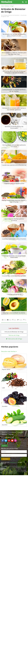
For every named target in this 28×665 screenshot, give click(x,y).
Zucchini (4, 425)
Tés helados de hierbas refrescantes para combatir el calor (14, 35)
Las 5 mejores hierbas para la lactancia (14, 219)
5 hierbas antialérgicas (14, 294)
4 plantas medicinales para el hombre (14, 239)
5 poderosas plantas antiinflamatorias (14, 165)
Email (10, 319)
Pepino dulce (6, 369)
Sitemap (11, 434)
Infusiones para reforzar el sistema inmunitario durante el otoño (14, 72)
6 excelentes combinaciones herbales (14, 276)
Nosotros (4, 432)
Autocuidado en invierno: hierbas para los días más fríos (14, 53)
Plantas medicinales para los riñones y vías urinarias (14, 201)
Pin (25, 319)
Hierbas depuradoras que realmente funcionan (14, 146)
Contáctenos (12, 432)
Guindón (4, 406)
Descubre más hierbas (8, 351)
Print (5, 319)
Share (14, 319)
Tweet (20, 319)
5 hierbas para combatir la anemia (14, 313)
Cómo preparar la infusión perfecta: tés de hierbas (14, 90)
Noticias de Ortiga (14, 335)
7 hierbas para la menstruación (14, 183)
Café (3, 388)
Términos (4, 434)
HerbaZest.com (13, 462)
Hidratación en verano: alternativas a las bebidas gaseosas (14, 109)
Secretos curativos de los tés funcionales (14, 127)
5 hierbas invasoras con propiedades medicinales (14, 256)
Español (4, 445)
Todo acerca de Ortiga (15, 339)
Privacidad (20, 432)
